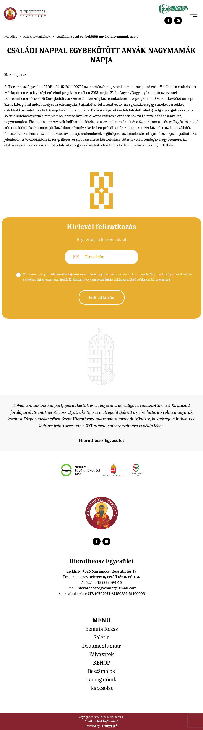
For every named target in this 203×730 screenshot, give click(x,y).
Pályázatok (101, 654)
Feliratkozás (101, 297)
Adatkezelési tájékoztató (67, 274)
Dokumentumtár (101, 646)
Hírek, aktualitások (36, 36)
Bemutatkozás (101, 629)
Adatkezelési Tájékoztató (102, 721)
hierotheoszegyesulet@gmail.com (107, 588)
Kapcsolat (101, 688)
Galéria (101, 637)
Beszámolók (101, 671)
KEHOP (101, 663)
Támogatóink (101, 679)
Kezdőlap (10, 36)
